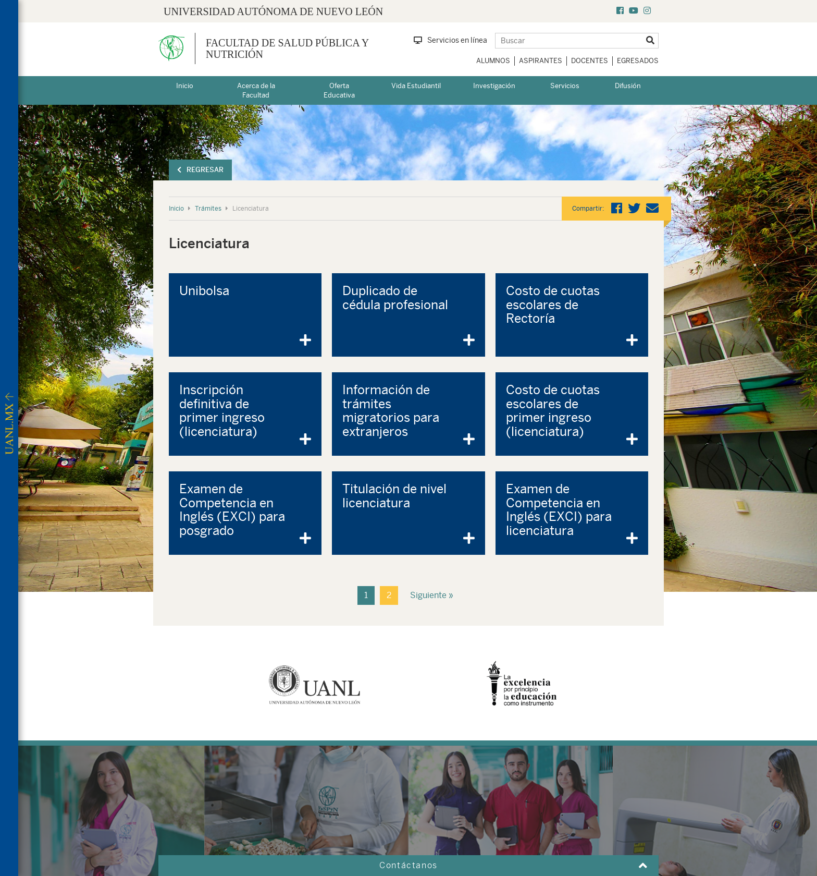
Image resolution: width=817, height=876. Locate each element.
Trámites (208, 208)
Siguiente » (431, 595)
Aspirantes (540, 61)
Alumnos (493, 61)
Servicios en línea (450, 40)
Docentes (589, 61)
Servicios (564, 86)
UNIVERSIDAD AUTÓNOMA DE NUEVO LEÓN (273, 11)
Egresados (638, 61)
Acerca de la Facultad (256, 91)
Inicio (184, 86)
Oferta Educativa (339, 91)
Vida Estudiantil (416, 86)
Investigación (494, 86)
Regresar (200, 170)
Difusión (628, 86)
